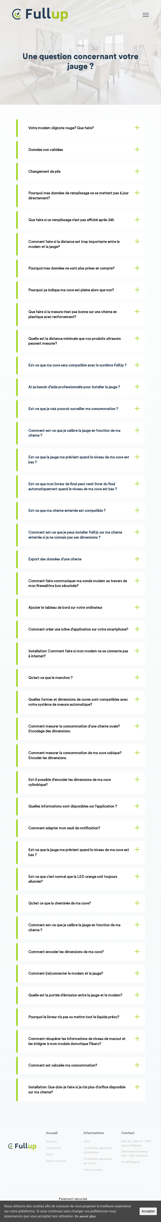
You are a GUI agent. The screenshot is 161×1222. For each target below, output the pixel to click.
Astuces (51, 1141)
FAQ (87, 1141)
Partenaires (53, 1148)
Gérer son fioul (56, 1161)
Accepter (148, 1211)
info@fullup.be (130, 1162)
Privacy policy (93, 1169)
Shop (49, 1154)
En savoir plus (85, 1216)
